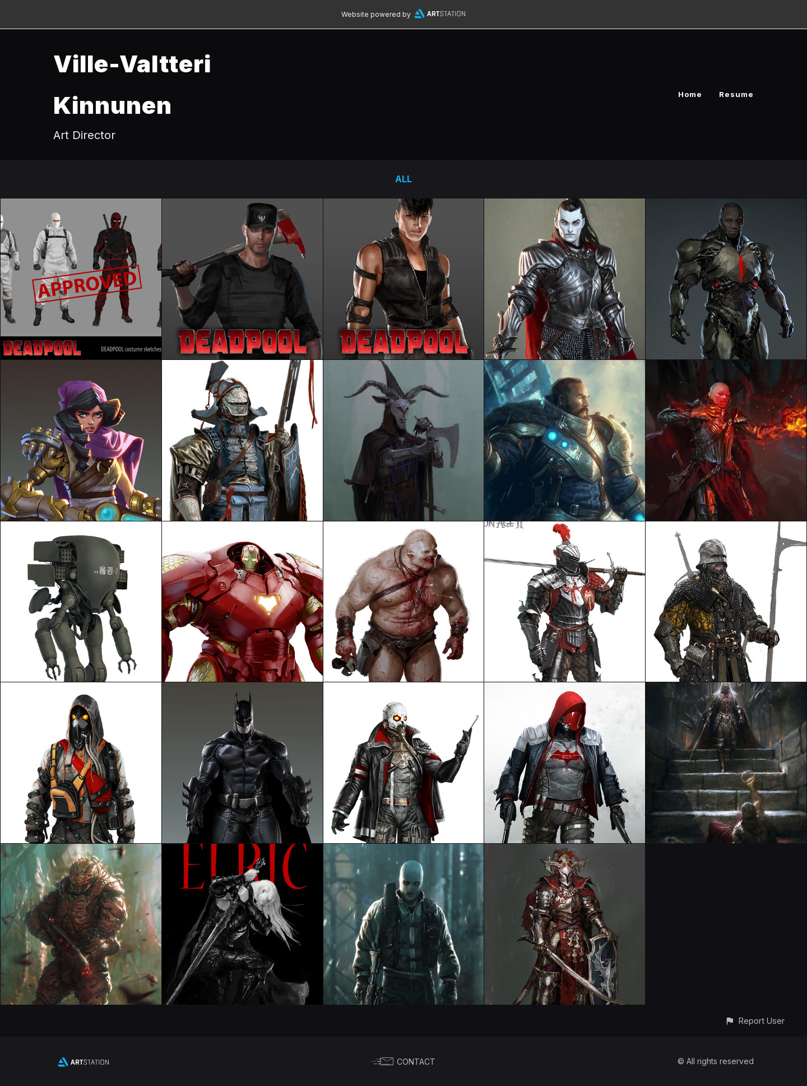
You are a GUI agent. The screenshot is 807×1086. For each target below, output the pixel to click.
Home (690, 94)
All (403, 178)
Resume (736, 94)
